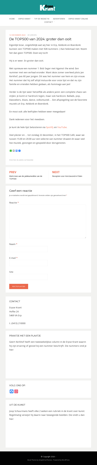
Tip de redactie (41, 18)
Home (12, 18)
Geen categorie (26, 160)
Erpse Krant (24, 18)
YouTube (62, 127)
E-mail (13, 257)
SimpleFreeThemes (45, 460)
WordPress (65, 460)
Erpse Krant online (78, 18)
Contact (48, 22)
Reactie (14, 202)
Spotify (50, 127)
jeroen (33, 35)
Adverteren (59, 18)
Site (11, 271)
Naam (13, 244)
